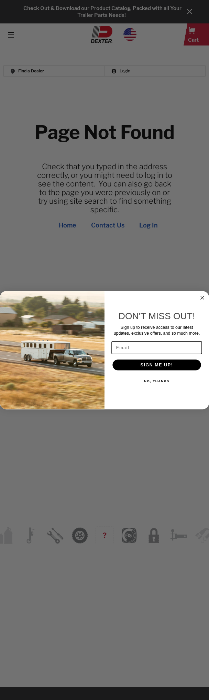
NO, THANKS (156, 381)
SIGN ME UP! (157, 364)
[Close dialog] (202, 298)
